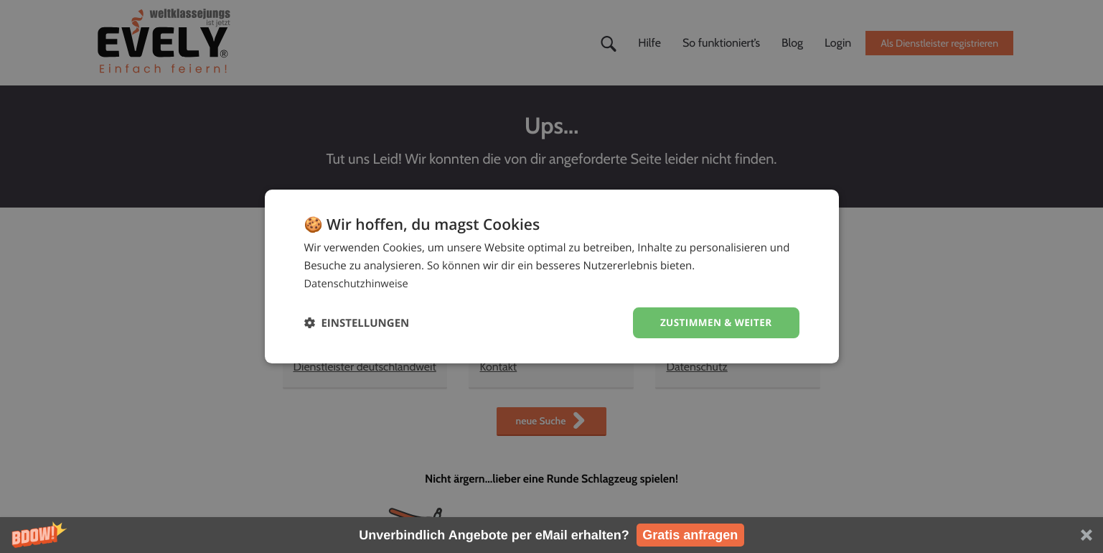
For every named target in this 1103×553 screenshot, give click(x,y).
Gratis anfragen (690, 535)
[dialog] (552, 276)
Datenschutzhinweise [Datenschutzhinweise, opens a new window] (357, 283)
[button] (551, 535)
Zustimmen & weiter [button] (714, 322)
